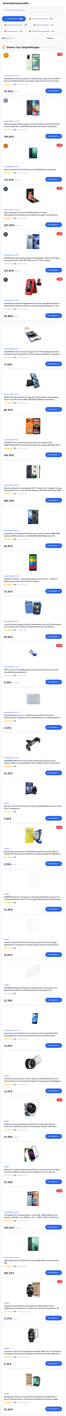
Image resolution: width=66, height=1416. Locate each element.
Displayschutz (13, 31)
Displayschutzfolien (16, 25)
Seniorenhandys (43, 25)
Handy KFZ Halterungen (42, 31)
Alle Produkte (14, 18)
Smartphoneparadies (16, 3)
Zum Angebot (53, 91)
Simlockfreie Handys (41, 18)
